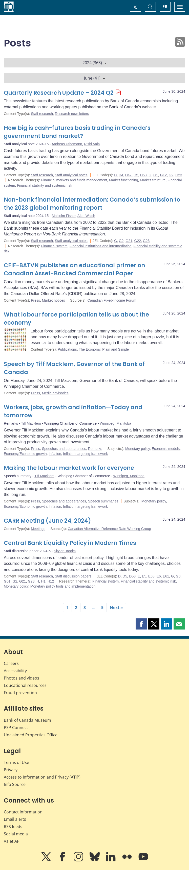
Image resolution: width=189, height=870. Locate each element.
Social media (16, 834)
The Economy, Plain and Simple (104, 349)
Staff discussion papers (73, 576)
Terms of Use (16, 762)
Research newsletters (72, 114)
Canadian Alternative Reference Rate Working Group (109, 529)
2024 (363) (94, 62)
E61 (166, 576)
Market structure (152, 180)
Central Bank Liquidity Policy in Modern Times (70, 543)
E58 (151, 576)
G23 (178, 175)
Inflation (55, 454)
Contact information (23, 812)
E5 (144, 576)
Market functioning (123, 180)
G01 (7, 581)
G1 (155, 175)
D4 (121, 175)
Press (35, 300)
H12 (51, 581)
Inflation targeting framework (85, 454)
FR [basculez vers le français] (164, 6)
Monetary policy (137, 449)
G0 (178, 576)
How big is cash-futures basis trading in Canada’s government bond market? (77, 132)
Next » (116, 607)
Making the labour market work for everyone (69, 468)
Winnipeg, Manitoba (115, 423)
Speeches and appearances (64, 449)
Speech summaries (103, 501)
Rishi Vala (92, 144)
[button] (141, 624)
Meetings (38, 529)
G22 (137, 241)
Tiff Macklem (31, 423)
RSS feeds (13, 826)
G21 (128, 241)
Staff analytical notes (71, 175)
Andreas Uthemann (67, 144)
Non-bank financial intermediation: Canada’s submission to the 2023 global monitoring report (92, 204)
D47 (128, 175)
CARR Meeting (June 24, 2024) (47, 521)
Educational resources (25, 685)
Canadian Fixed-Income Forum (112, 300)
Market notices (53, 300)
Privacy (10, 769)
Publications (67, 349)
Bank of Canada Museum (27, 720)
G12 (163, 175)
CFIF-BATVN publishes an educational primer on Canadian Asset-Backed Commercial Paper (74, 269)
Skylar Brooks (64, 551)
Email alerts (15, 819)
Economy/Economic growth (25, 454)
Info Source (15, 784)
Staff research (42, 114)
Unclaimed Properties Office (30, 735)
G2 (171, 175)
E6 (158, 576)
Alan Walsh (86, 216)
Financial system (54, 246)
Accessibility (15, 670)
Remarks (95, 449)
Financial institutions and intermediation (101, 246)
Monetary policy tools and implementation (63, 586)
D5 (136, 175)
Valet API (12, 841)
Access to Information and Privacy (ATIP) (42, 777)
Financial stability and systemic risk (44, 185)
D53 (143, 175)
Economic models (166, 449)
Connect (16, 727)
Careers (11, 663)
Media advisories (55, 393)
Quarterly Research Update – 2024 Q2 (59, 93)
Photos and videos (21, 678)
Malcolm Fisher (64, 216)
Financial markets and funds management (74, 180)
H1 (43, 581)
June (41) (94, 78)
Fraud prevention (20, 692)
